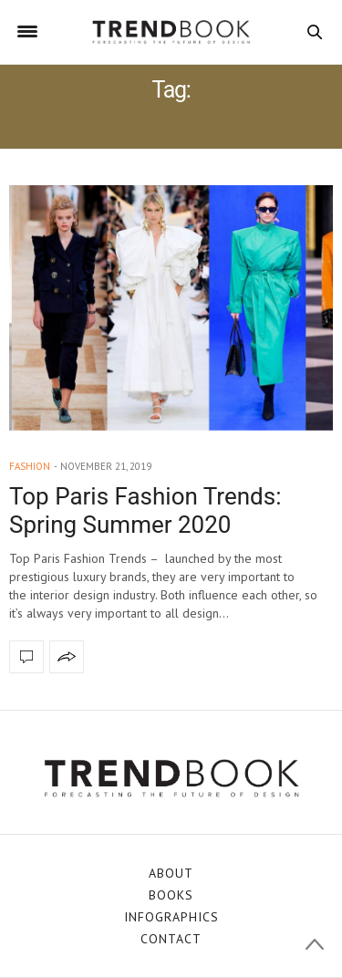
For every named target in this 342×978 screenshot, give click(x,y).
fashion (29, 466)
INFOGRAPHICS (171, 917)
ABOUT (171, 873)
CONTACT (171, 939)
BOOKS (171, 895)
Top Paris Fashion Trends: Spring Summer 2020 (145, 510)
